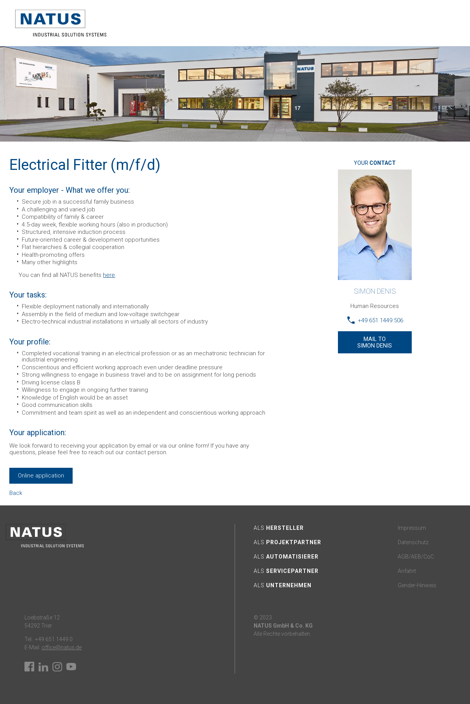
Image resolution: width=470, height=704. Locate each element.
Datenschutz (413, 542)
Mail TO (375, 342)
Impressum (412, 528)
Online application (41, 475)
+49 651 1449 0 (53, 639)
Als (279, 528)
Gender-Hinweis (417, 585)
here (109, 275)
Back (15, 493)
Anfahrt (407, 571)
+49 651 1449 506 (380, 320)
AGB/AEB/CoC (416, 557)
